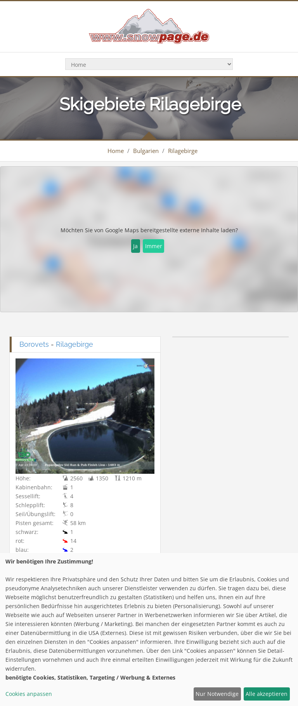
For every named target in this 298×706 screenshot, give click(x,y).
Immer (153, 246)
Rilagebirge (183, 151)
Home (115, 151)
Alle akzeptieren (267, 693)
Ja (135, 246)
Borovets (34, 344)
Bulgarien (146, 151)
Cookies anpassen (28, 693)
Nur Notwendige (217, 693)
